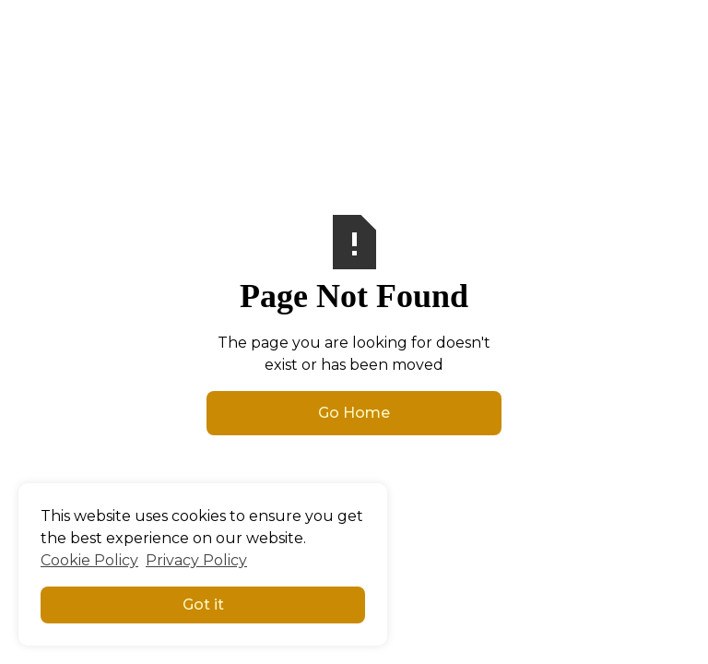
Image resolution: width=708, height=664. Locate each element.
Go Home (354, 412)
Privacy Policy (196, 560)
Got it (203, 604)
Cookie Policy (89, 560)
